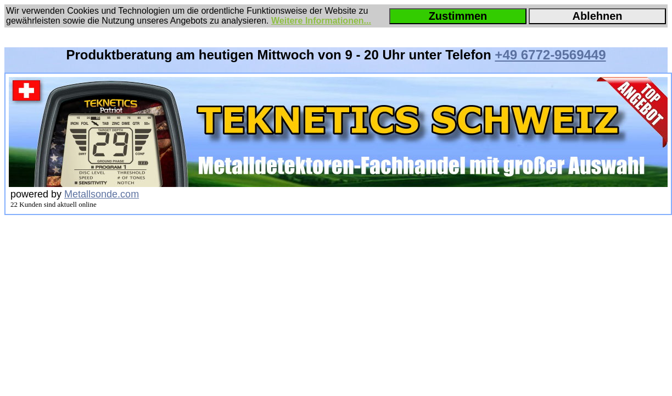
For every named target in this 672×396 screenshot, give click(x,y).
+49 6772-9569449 (550, 54)
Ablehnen (597, 16)
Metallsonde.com (101, 194)
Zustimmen (458, 16)
